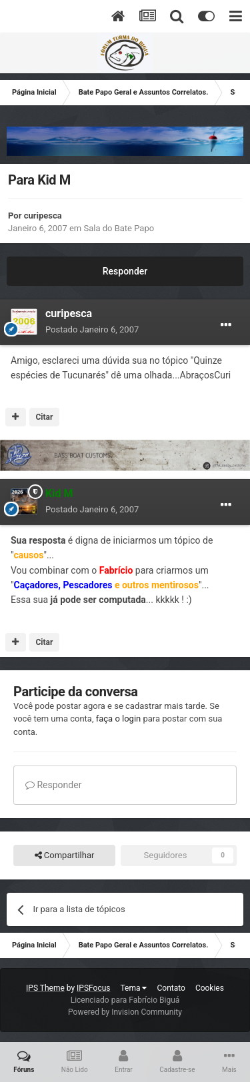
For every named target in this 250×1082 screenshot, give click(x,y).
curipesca (43, 216)
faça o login (118, 719)
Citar (44, 417)
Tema (134, 988)
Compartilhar (65, 855)
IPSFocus (93, 988)
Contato (171, 988)
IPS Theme (45, 988)
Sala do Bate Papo (118, 228)
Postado (92, 329)
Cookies (209, 988)
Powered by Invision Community (125, 1012)
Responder (125, 271)
